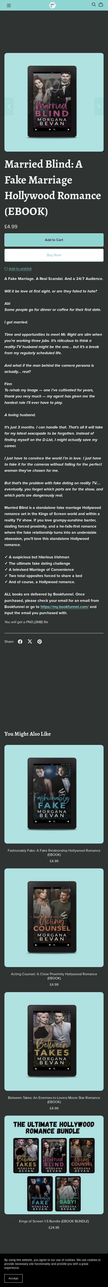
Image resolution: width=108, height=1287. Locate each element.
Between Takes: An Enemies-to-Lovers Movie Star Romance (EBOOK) (54, 1100)
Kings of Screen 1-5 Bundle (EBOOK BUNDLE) (54, 1221)
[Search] (94, 4)
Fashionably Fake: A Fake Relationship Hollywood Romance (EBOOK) (54, 852)
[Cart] (102, 4)
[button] (8, 106)
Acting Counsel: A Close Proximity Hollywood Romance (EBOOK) (54, 976)
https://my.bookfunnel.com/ (64, 606)
